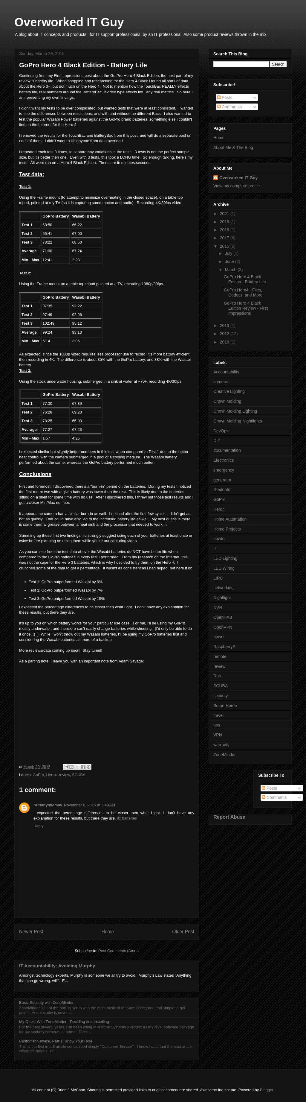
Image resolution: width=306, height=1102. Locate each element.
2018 (225, 229)
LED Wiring (224, 568)
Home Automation (230, 519)
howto (218, 538)
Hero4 (51, 775)
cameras (221, 381)
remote (220, 656)
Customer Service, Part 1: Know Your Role (55, 1041)
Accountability (226, 372)
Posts (224, 97)
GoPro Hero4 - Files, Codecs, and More (243, 292)
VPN (217, 734)
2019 (225, 221)
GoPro (38, 775)
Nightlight (222, 597)
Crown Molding (227, 401)
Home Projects (227, 529)
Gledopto (221, 489)
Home (108, 931)
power (219, 636)
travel (218, 715)
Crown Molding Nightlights (237, 421)
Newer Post (31, 931)
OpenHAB (222, 617)
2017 (225, 237)
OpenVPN (222, 627)
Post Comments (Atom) (118, 951)
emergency (223, 470)
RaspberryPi (224, 646)
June (230, 261)
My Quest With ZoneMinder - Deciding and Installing (64, 1021)
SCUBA (78, 775)
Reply (38, 826)
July (229, 253)
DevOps (221, 430)
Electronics (223, 460)
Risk (217, 676)
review (64, 775)
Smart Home (225, 705)
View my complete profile (236, 185)
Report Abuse (229, 817)
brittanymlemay (47, 805)
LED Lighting (225, 558)
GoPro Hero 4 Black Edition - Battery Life (245, 279)
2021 (225, 213)
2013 (225, 325)
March (231, 269)
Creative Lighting (229, 391)
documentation (227, 450)
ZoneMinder (224, 754)
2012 (225, 333)
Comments (229, 106)
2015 (225, 246)
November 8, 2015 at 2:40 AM (89, 805)
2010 (225, 342)
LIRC (218, 578)
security (220, 695)
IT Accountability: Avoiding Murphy (57, 965)
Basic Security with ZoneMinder (46, 1002)
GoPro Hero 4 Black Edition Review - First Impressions (246, 308)
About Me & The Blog (233, 147)
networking (223, 587)
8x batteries (127, 818)
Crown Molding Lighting (235, 411)
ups (216, 725)
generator (222, 480)
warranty (221, 744)
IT (215, 548)
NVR (217, 607)
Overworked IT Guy (69, 22)
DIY (216, 440)
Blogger (266, 1090)
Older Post (183, 931)
